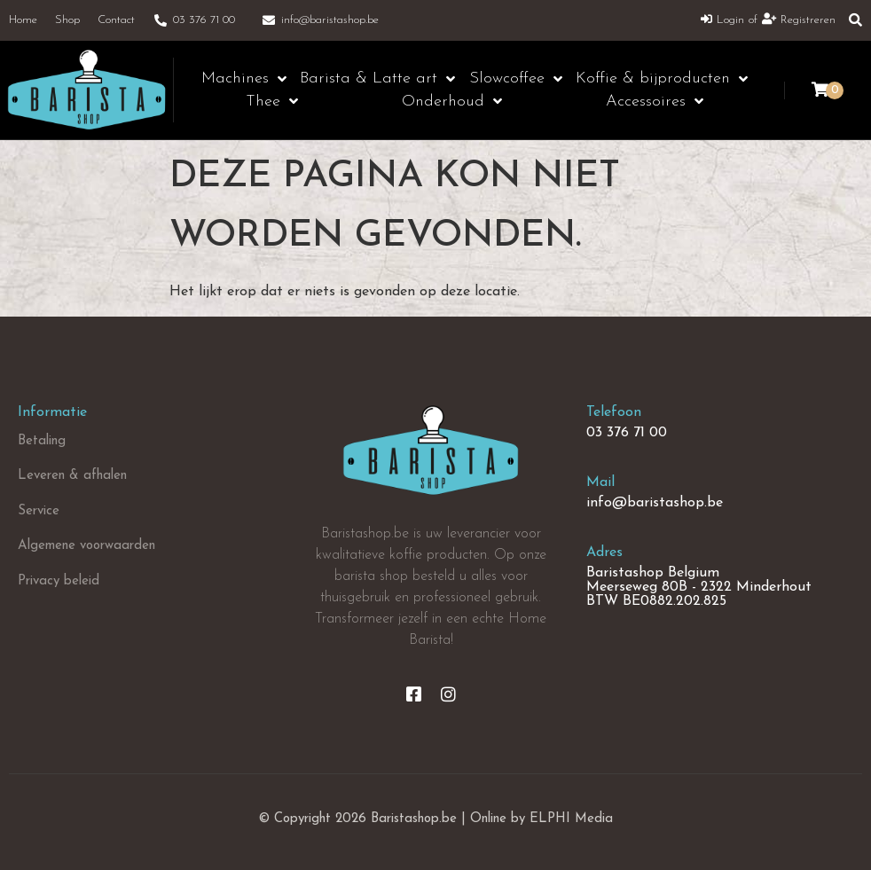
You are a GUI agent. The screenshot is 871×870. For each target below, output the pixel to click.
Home (23, 20)
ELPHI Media (571, 819)
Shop (67, 20)
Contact (116, 20)
